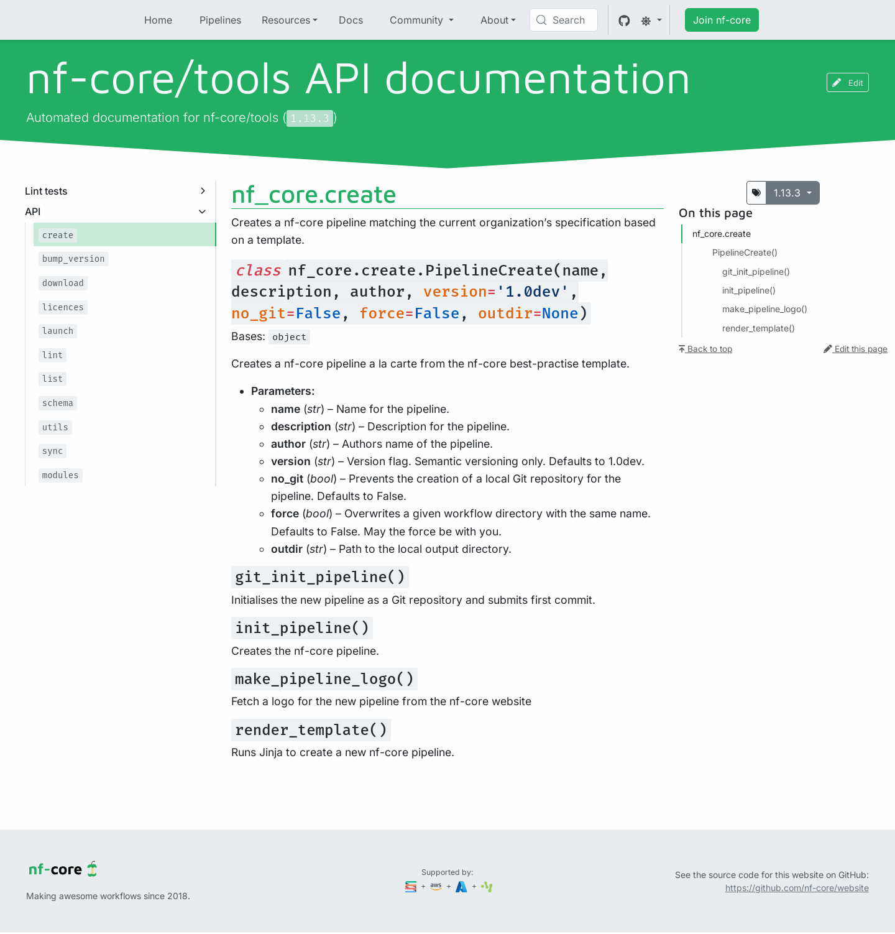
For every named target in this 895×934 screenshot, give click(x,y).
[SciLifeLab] (487, 885)
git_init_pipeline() (756, 271)
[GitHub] (624, 20)
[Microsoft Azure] (462, 885)
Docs (351, 20)
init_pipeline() (749, 290)
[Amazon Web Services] (437, 885)
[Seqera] (412, 885)
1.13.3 (789, 193)
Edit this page (856, 349)
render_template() (758, 328)
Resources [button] (286, 20)
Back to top (705, 349)
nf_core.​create (721, 233)
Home (158, 20)
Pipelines (220, 20)
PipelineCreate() (745, 252)
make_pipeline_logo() (764, 308)
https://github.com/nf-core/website (797, 887)
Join (722, 20)
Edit (847, 82)
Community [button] (418, 20)
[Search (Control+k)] (564, 20)
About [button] (494, 20)
